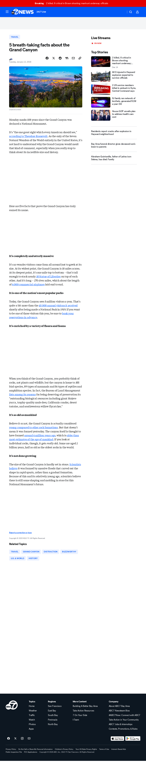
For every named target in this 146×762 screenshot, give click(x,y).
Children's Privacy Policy (64, 750)
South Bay (53, 716)
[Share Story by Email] (73, 59)
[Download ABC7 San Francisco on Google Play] (132, 739)
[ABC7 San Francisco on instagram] (22, 740)
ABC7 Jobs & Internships (120, 725)
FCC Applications (30, 753)
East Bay (52, 712)
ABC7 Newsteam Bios (119, 712)
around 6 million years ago (39, 436)
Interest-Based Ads (118, 750)
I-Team (76, 721)
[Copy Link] (79, 59)
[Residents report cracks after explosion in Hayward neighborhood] (114, 133)
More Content (80, 703)
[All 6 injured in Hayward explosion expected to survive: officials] (114, 76)
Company (113, 703)
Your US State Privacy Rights (86, 750)
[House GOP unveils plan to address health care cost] (114, 116)
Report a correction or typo (20, 533)
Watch (32, 721)
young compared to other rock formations (33, 428)
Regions (52, 703)
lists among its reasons (22, 395)
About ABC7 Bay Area (119, 707)
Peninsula (52, 721)
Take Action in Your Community (124, 721)
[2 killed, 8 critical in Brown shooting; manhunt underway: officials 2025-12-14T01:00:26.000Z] (114, 63)
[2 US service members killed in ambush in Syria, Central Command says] (114, 89)
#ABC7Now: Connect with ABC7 (124, 716)
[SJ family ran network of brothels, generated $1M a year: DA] (114, 103)
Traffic (32, 716)
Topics (32, 703)
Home (32, 707)
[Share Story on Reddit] (60, 59)
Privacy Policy (11, 750)
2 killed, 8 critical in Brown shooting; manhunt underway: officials (72, 3)
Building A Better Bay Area (85, 707)
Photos (32, 725)
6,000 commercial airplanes (28, 285)
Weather (33, 712)
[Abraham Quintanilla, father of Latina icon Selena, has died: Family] (114, 160)
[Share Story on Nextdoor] (66, 59)
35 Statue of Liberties (48, 277)
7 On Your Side (80, 716)
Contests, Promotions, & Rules (123, 730)
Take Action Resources (83, 712)
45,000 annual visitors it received (58, 306)
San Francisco (54, 707)
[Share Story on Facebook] (47, 59)
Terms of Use (104, 750)
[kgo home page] (12, 706)
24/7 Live (41, 11)
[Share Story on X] (53, 59)
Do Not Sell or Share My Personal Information (35, 750)
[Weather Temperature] (121, 12)
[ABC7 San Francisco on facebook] (8, 740)
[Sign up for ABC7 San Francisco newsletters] (29, 740)
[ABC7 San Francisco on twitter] (15, 740)
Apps (31, 730)
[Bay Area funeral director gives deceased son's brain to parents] (114, 147)
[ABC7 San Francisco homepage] (22, 12)
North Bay (53, 725)
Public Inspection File (14, 753)
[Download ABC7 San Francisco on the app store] (117, 739)
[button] (7, 11)
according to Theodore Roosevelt (28, 137)
